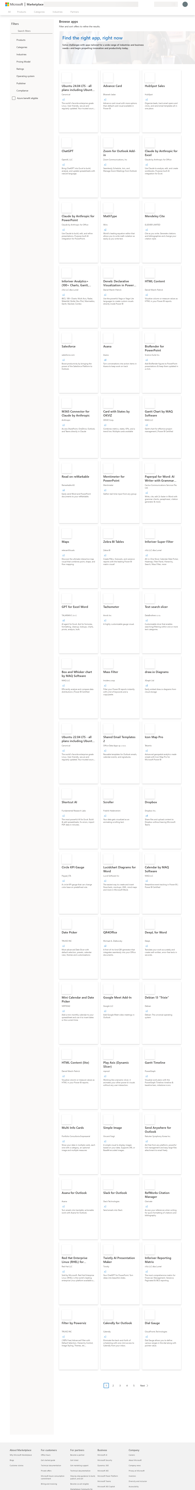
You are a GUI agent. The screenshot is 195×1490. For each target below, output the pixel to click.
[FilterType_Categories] (13, 47)
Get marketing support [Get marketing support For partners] (79, 1465)
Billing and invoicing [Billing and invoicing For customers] (49, 1484)
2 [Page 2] (113, 1385)
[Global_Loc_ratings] (13, 68)
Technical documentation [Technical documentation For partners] (80, 1470)
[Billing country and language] (166, 4)
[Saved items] (147, 4)
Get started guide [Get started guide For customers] (48, 1460)
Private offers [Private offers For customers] (46, 1470)
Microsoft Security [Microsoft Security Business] (105, 1460)
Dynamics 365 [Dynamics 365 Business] (103, 1465)
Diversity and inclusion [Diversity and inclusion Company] (138, 1481)
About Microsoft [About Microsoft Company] (135, 1460)
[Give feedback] (139, 4)
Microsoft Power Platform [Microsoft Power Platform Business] (108, 1476)
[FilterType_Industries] (13, 54)
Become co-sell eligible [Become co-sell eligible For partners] (79, 1484)
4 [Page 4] (127, 1385)
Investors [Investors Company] (132, 1476)
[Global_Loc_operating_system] (13, 76)
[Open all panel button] (8, 12)
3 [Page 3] (120, 1385)
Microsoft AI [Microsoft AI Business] (102, 1455)
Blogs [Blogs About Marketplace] (12, 1460)
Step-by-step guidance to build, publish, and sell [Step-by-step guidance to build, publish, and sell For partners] (82, 1477)
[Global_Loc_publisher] (13, 83)
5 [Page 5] (134, 1385)
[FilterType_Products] (13, 39)
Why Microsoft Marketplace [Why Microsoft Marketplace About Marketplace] (21, 1455)
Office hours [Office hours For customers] (45, 1455)
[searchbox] (35, 30)
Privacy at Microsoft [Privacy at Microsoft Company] (137, 1470)
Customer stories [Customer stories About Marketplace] (16, 1465)
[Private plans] (151, 4)
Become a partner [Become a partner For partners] (77, 1455)
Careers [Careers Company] (132, 1455)
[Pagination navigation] (127, 1388)
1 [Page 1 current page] (106, 1385)
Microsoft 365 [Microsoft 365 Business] (103, 1470)
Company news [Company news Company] (135, 1465)
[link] (78, 101)
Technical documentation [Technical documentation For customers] (51, 1465)
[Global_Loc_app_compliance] (13, 90)
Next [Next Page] (142, 1385)
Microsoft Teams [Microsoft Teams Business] (104, 1481)
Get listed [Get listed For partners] (74, 1460)
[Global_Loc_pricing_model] (13, 61)
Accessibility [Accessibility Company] (134, 1486)
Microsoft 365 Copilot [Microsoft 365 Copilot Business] (106, 1486)
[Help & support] (143, 4)
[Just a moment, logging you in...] (185, 4)
